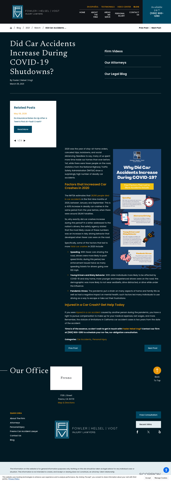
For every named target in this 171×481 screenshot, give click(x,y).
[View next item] (25, 141)
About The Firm (17, 418)
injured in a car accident (88, 312)
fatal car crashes (79, 246)
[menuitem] (82, 15)
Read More (23, 129)
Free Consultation (148, 415)
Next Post (152, 348)
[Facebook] (137, 432)
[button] (166, 470)
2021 (28, 27)
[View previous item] (15, 141)
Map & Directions (66, 402)
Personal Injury (100, 339)
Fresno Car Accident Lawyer (24, 431)
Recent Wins (146, 424)
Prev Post (73, 348)
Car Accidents (84, 339)
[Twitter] (148, 432)
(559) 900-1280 (157, 14)
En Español (92, 6)
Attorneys (15, 422)
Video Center (124, 6)
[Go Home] (12, 28)
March (37, 27)
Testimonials (108, 6)
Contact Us (15, 435)
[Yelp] (159, 432)
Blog (136, 6)
